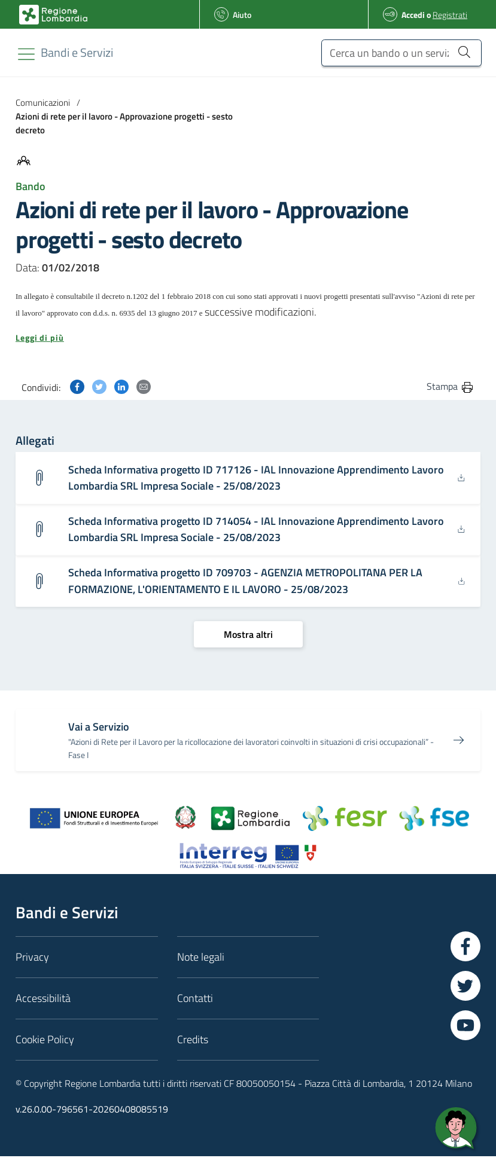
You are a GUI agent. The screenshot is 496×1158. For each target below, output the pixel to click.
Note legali (200, 959)
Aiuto (242, 14)
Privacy (32, 959)
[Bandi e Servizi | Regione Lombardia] (53, 15)
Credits (192, 1041)
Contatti (195, 1000)
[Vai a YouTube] (465, 1027)
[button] (248, 337)
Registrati (450, 14)
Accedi (413, 14)
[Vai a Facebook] (465, 948)
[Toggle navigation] (26, 54)
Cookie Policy (45, 1041)
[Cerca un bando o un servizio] (401, 52)
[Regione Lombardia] (77, 52)
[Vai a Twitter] (465, 987)
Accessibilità (43, 1000)
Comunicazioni (43, 102)
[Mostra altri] (248, 635)
